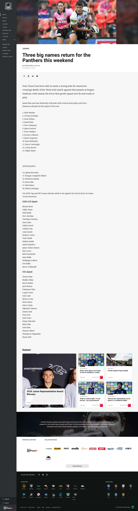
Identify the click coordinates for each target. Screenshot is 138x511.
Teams (5, 27)
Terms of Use (23, 507)
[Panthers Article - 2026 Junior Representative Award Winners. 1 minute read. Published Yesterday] (49, 381)
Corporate (5, 53)
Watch (5, 17)
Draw (4, 21)
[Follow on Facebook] (39, 474)
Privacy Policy (31, 507)
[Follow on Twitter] (43, 474)
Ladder (5, 24)
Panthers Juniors (8, 56)
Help (43, 507)
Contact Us (48, 507)
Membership (6, 44)
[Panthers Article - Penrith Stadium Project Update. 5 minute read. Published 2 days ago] (119, 366)
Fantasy (5, 33)
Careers (38, 507)
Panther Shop (6, 50)
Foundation (7, 30)
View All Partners (77, 466)
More (9, 39)
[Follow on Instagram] (47, 474)
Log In (6, 503)
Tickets (5, 47)
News (4, 14)
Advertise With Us (56, 507)
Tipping (5, 36)
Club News (26, 48)
